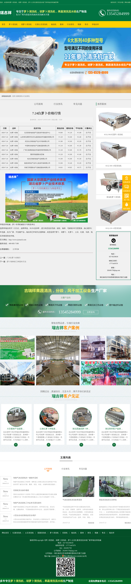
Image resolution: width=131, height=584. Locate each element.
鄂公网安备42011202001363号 (74, 556)
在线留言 (126, 191)
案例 (61, 24)
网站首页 (5, 533)
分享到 (15, 249)
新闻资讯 (19, 96)
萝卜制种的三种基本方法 (16, 261)
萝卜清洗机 (13, 24)
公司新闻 (38, 104)
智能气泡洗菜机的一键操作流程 (25, 478)
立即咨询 (91, 312)
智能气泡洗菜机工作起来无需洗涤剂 (27, 503)
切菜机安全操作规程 (21, 490)
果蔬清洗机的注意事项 (108, 500)
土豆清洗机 (29, 533)
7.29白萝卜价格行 (14, 258)
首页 (3, 24)
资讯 (89, 533)
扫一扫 (126, 200)
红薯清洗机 (17, 533)
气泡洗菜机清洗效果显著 (72, 500)
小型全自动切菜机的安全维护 (24, 515)
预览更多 (91, 523)
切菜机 (65, 533)
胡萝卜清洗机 (26, 24)
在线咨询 (126, 182)
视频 (79, 24)
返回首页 (113, 2)
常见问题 (120, 2)
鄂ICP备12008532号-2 (52, 556)
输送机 (53, 24)
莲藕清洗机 (41, 533)
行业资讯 (70, 24)
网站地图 (127, 2)
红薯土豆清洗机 (41, 24)
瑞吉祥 (111, 533)
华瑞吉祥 (95, 24)
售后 (86, 24)
